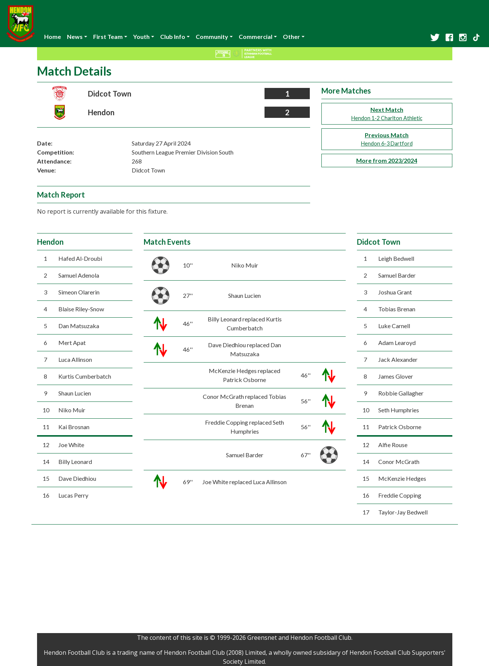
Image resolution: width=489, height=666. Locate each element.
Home (52, 36)
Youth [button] (141, 36)
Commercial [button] (255, 36)
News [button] (75, 36)
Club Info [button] (172, 36)
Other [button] (291, 36)
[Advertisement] (244, 580)
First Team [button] (108, 36)
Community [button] (212, 36)
